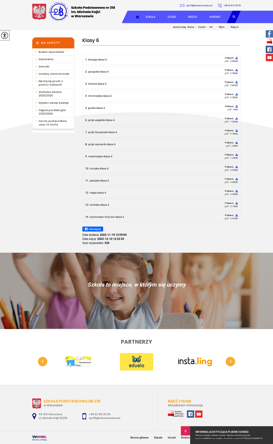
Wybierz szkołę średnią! (54, 103)
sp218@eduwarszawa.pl (196, 5)
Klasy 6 (90, 40)
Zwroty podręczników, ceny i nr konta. (53, 122)
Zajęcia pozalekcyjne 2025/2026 (52, 111)
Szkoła (150, 16)
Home (190, 27)
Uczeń (172, 16)
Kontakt (215, 16)
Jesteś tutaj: (179, 27)
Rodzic (192, 16)
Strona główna (139, 437)
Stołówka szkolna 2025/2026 (50, 93)
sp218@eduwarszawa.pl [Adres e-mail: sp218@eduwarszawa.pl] (104, 418)
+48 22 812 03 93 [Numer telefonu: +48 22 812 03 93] (99, 414)
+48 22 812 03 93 (229, 5)
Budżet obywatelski (51, 52)
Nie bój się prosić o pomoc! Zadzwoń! (51, 82)
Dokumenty (46, 59)
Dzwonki (44, 66)
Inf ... (210, 27)
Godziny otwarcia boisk (54, 74)
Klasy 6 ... (234, 27)
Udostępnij (93, 229)
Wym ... (221, 27)
